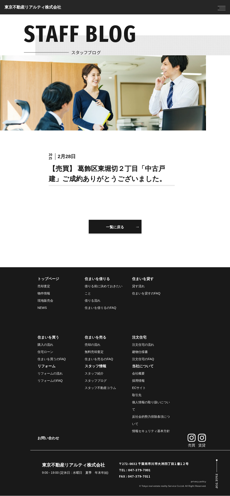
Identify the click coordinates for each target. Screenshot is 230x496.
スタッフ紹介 (94, 373)
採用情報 (138, 381)
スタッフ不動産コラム (100, 388)
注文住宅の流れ (143, 345)
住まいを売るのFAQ (99, 359)
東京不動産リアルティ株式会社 (32, 7)
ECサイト (139, 388)
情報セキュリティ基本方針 (151, 431)
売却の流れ (92, 345)
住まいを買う (48, 337)
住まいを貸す (143, 279)
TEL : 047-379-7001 (135, 470)
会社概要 (138, 373)
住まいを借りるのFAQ (100, 308)
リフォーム (46, 366)
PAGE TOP (217, 481)
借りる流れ (92, 301)
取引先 (137, 395)
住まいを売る (95, 337)
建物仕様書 (140, 352)
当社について (143, 366)
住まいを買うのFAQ (52, 359)
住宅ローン (45, 352)
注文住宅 (139, 337)
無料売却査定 (94, 352)
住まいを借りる (97, 279)
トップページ (48, 279)
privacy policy (198, 481)
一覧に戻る (115, 227)
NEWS (42, 308)
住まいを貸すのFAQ (146, 293)
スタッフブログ (96, 381)
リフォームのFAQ (50, 381)
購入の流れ (45, 345)
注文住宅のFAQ (143, 359)
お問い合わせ (48, 438)
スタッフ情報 (95, 366)
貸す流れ (138, 286)
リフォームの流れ (50, 373)
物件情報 (44, 293)
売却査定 (44, 286)
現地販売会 (45, 301)
